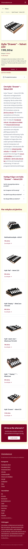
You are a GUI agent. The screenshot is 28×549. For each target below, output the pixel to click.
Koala (2, 513)
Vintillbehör (4, 481)
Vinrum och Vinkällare (7, 476)
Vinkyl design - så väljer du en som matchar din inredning (12, 525)
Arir (2, 494)
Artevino (3, 496)
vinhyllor (6, 151)
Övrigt (3, 486)
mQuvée (3, 515)
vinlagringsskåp (17, 149)
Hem (2, 12)
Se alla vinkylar (4, 55)
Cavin (2, 503)
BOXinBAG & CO (6, 501)
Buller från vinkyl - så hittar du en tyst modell (11, 535)
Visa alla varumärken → (6, 517)
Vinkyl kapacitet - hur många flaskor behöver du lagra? (12, 533)
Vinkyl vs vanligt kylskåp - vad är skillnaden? (11, 529)
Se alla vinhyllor (14, 438)
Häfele (3, 510)
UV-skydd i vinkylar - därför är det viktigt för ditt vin (13, 531)
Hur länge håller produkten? (14, 199)
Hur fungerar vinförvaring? (14, 190)
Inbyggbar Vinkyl (5, 467)
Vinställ (3, 479)
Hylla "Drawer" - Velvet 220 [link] (18, 12)
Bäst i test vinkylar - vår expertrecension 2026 (12, 527)
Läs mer (14, 69)
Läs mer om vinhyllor (6, 72)
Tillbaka (5, 8)
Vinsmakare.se (6, 2)
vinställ (14, 151)
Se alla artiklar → (5, 538)
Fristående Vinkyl (6, 465)
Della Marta (4, 506)
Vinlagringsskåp (5, 474)
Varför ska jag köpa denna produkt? (14, 185)
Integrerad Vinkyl (5, 469)
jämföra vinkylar (9, 112)
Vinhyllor (7, 12)
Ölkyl (2, 484)
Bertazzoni (4, 498)
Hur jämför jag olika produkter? (14, 194)
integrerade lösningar (13, 125)
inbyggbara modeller (16, 122)
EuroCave (4, 508)
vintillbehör (7, 159)
